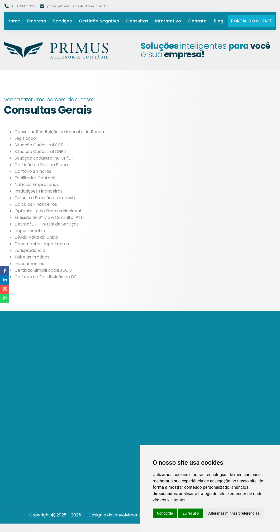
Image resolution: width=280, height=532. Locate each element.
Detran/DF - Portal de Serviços (47, 224)
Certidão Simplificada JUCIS (43, 270)
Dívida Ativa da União (36, 237)
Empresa (36, 21)
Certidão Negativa (99, 21)
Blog (218, 21)
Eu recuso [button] (190, 513)
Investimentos (29, 264)
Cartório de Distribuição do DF (46, 277)
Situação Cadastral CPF (39, 145)
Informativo (168, 21)
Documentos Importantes (42, 244)
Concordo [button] (165, 513)
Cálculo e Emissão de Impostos (47, 198)
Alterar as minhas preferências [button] (233, 513)
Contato (197, 21)
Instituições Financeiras (39, 191)
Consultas (137, 21)
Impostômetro (30, 231)
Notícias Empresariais (37, 184)
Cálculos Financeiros (36, 204)
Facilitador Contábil (35, 178)
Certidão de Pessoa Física (41, 165)
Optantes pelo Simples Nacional (48, 211)
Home (13, 21)
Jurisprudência (30, 250)
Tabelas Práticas (32, 257)
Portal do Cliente (251, 21)
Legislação (25, 138)
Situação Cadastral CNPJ (40, 151)
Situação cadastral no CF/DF (44, 158)
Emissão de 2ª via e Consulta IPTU (49, 217)
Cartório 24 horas (33, 171)
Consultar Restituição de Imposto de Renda (59, 132)
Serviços (62, 21)
